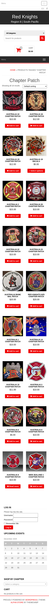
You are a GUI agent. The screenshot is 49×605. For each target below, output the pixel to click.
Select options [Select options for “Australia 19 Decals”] (37, 171)
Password (8, 520)
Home (13, 70)
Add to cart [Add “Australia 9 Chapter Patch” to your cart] (37, 441)
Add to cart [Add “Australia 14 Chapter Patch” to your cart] (37, 351)
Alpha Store (17, 602)
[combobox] (25, 584)
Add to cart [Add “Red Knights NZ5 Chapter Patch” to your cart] (37, 306)
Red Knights (25, 16)
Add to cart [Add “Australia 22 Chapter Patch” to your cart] (14, 261)
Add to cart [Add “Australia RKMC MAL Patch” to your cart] (14, 306)
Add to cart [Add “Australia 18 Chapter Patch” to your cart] (37, 126)
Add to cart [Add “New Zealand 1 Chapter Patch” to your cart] (37, 486)
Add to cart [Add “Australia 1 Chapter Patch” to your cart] (14, 351)
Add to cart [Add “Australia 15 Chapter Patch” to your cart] (14, 396)
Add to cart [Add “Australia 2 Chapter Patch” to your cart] (14, 216)
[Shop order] (35, 86)
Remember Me (11, 523)
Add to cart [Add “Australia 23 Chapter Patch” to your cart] (37, 261)
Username (8, 515)
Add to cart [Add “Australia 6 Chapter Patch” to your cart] (14, 441)
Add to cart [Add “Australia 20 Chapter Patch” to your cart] (37, 216)
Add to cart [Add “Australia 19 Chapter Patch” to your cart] (14, 171)
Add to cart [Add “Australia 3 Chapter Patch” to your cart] (37, 396)
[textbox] (25, 584)
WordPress (31, 600)
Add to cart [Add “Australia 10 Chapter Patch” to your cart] (14, 126)
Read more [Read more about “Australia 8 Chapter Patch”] (14, 486)
